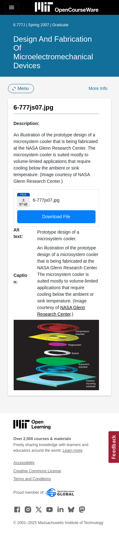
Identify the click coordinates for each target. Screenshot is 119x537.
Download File (56, 216)
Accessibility (24, 463)
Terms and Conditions (32, 479)
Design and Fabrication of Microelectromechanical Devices (53, 52)
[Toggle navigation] (11, 7)
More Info (98, 88)
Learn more (73, 450)
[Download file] (23, 200)
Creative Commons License (37, 471)
